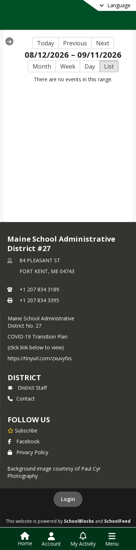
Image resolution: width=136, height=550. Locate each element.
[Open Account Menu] (51, 539)
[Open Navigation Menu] (112, 539)
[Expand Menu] (9, 41)
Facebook (24, 441)
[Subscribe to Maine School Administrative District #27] (22, 430)
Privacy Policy (28, 452)
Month (42, 66)
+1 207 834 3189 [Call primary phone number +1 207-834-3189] (39, 289)
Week (67, 66)
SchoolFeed (117, 521)
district (24, 377)
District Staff (27, 387)
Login (68, 499)
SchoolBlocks (79, 521)
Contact (21, 398)
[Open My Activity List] (83, 539)
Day (90, 66)
